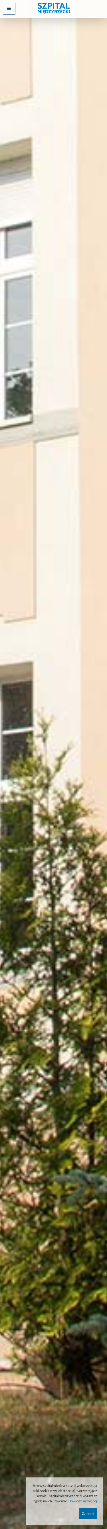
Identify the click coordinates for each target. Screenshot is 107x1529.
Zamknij (88, 1513)
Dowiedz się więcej (82, 1501)
